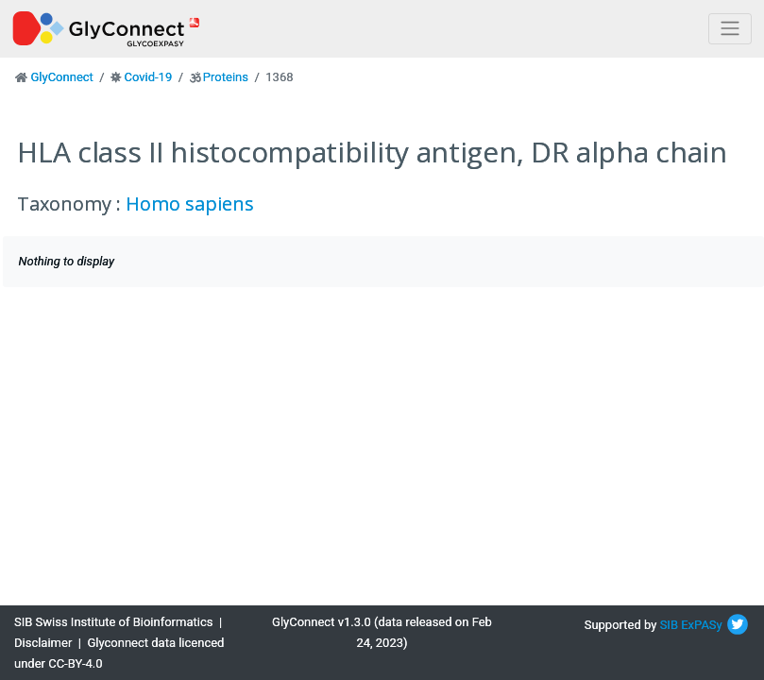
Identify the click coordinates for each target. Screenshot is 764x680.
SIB (669, 625)
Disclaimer (43, 643)
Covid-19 (148, 77)
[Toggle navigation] (730, 28)
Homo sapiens (190, 203)
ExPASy (701, 625)
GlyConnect (61, 77)
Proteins (225, 77)
